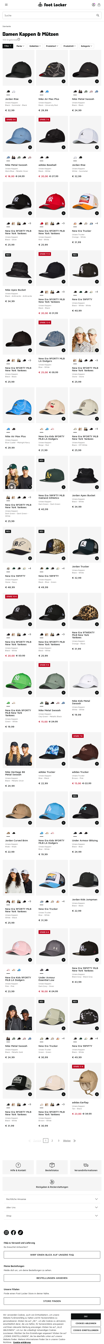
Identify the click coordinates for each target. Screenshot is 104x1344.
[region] (52, 1327)
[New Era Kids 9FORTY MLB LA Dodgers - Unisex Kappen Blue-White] (47, 429)
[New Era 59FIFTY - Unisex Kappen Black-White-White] (91, 1038)
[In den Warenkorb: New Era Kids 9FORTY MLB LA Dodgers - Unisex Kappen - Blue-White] (63, 823)
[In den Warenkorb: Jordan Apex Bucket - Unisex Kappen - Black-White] (97, 487)
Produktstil (70, 46)
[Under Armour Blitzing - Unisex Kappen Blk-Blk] (80, 833)
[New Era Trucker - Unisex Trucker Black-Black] (80, 223)
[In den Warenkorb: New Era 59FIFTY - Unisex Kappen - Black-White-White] (97, 282)
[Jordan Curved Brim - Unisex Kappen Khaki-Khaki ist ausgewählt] (8, 833)
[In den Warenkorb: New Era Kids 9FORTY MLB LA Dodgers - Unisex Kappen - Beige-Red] (63, 419)
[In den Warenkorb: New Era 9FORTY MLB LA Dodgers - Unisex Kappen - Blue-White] (63, 350)
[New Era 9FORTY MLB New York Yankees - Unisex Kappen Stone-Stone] (13, 223)
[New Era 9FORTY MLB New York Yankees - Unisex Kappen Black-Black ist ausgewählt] (41, 292)
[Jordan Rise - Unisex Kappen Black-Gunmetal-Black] (80, 157)
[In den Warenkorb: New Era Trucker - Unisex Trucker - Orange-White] (97, 213)
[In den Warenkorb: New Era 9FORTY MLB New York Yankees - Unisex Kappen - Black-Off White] (97, 419)
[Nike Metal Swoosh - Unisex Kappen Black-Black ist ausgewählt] (75, 91)
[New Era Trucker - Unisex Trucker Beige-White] (85, 223)
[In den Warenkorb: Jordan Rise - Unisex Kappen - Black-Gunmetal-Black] (30, 81)
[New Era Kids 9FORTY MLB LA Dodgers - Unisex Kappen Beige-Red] (47, 833)
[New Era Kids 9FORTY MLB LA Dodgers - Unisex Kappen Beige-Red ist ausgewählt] (41, 429)
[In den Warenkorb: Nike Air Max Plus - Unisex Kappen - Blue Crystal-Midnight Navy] (30, 419)
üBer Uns (52, 1207)
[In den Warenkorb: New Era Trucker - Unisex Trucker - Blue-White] (63, 891)
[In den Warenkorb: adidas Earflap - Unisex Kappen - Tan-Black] (97, 1094)
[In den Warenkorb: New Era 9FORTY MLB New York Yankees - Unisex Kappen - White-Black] (30, 891)
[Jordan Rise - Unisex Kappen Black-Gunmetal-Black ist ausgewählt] (8, 91)
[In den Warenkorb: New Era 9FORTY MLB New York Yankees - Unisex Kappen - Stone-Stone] (97, 350)
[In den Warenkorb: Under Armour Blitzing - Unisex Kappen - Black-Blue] (97, 823)
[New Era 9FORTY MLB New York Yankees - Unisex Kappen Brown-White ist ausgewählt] (41, 1104)
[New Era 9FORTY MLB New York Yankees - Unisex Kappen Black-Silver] (57, 223)
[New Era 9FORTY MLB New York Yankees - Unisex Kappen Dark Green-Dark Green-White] (19, 223)
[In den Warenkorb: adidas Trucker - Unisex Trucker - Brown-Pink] (97, 764)
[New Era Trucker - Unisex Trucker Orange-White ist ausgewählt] (75, 223)
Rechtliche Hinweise (52, 1199)
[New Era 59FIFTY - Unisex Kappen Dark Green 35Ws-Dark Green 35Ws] (80, 292)
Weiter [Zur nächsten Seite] (67, 1140)
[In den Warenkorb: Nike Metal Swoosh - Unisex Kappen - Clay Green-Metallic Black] (63, 693)
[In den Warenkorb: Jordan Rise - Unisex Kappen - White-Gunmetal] (97, 147)
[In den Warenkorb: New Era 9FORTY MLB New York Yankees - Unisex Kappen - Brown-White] (63, 1094)
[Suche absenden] (97, 15)
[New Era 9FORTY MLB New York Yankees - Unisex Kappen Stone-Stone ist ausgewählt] (75, 360)
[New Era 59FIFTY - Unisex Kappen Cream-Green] (91, 292)
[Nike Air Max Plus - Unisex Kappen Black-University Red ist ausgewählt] (41, 91)
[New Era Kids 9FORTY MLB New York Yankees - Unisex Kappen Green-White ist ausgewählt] (8, 703)
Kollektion (35, 46)
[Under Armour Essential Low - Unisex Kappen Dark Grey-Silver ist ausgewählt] (41, 970)
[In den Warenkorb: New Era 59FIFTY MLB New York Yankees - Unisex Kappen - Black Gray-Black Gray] (97, 960)
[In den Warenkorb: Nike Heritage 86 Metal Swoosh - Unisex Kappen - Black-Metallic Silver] (30, 764)
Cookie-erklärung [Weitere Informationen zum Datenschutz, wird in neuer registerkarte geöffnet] (22, 1342)
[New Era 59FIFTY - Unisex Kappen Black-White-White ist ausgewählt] (75, 292)
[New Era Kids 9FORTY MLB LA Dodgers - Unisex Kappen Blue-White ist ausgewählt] (41, 833)
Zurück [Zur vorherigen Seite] (37, 1140)
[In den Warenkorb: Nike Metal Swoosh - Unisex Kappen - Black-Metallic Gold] (30, 1028)
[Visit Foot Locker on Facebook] (13, 1232)
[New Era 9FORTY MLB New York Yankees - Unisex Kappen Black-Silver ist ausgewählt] (8, 223)
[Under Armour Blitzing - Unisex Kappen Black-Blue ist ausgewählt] (75, 833)
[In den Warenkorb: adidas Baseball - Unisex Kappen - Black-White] (63, 147)
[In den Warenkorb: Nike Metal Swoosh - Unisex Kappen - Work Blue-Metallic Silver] (30, 147)
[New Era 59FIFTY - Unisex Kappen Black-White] (85, 292)
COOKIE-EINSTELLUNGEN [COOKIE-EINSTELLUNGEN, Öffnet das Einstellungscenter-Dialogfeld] (85, 1330)
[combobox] (52, 15)
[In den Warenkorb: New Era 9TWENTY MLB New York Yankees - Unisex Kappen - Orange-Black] (97, 624)
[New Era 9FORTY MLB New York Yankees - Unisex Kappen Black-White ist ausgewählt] (8, 634)
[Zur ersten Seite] (29, 1140)
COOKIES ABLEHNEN (86, 1323)
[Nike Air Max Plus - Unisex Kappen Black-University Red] (13, 429)
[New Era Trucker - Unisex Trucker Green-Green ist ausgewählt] (41, 1038)
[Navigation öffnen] (6, 5)
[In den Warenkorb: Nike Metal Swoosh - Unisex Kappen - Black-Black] (97, 81)
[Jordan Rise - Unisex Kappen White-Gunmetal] (13, 91)
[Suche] (52, 15)
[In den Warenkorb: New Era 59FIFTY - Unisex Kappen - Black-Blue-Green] (63, 558)
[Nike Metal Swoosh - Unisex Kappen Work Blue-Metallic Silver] (96, 91)
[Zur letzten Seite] (74, 1140)
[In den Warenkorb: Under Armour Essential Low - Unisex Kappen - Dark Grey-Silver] (63, 960)
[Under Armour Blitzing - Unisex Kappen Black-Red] (85, 833)
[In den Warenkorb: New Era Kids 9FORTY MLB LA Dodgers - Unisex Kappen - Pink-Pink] (30, 960)
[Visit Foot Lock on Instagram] (6, 1232)
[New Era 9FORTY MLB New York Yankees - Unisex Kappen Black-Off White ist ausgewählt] (75, 429)
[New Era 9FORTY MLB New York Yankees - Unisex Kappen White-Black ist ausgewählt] (8, 901)
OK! (86, 1316)
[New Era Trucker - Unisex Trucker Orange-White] (57, 901)
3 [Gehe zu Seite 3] (58, 1140)
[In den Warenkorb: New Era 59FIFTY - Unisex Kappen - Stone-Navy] (30, 558)
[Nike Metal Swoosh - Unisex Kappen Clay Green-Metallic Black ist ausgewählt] (41, 703)
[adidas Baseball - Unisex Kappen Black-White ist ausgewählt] (41, 157)
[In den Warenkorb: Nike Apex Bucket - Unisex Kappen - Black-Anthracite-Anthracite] (30, 282)
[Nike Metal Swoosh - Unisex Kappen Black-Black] (24, 157)
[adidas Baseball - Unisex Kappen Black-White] (47, 157)
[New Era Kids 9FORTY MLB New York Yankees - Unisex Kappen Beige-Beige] (13, 703)
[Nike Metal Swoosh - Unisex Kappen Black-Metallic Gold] (80, 91)
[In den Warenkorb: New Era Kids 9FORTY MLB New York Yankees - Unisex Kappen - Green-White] (30, 693)
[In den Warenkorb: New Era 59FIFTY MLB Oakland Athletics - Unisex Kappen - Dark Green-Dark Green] (63, 487)
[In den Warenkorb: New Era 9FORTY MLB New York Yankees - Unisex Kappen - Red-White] (63, 213)
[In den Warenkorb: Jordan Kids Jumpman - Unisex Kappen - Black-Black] (97, 891)
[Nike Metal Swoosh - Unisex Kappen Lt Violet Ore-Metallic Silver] (91, 91)
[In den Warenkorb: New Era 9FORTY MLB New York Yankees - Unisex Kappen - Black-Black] (63, 282)
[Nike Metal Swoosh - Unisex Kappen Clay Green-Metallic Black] (85, 91)
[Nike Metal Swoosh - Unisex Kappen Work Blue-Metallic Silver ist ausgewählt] (8, 157)
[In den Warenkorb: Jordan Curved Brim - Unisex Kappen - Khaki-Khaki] (30, 823)
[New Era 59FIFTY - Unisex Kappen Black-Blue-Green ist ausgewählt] (41, 568)
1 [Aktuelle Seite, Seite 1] (45, 1140)
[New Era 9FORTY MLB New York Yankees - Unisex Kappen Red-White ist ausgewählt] (41, 223)
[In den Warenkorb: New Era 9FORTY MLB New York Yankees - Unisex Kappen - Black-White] (30, 624)
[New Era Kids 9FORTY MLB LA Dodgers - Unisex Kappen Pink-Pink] (52, 429)
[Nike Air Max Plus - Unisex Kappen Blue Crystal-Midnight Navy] (47, 91)
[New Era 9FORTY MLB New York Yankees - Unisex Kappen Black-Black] (24, 223)
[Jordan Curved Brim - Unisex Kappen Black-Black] (13, 833)
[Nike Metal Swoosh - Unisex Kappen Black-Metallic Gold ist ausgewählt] (8, 1038)
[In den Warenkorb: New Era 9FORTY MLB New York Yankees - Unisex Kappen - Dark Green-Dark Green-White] (30, 487)
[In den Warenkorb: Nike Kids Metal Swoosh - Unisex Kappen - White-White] (97, 693)
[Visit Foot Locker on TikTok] (20, 1232)
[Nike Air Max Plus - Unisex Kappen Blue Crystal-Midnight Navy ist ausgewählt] (8, 429)
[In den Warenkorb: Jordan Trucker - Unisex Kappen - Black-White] (97, 558)
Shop (52, 1215)
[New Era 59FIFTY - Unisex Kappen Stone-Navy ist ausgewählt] (8, 568)
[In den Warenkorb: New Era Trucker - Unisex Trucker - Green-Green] (63, 1028)
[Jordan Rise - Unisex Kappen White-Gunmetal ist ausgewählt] (75, 157)
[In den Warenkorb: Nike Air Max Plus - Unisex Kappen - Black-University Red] (63, 81)
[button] (19, 39)
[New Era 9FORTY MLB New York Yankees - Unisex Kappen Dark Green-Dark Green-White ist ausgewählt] (8, 497)
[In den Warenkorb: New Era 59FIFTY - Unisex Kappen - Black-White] (97, 1028)
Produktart (52, 46)
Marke (20, 46)
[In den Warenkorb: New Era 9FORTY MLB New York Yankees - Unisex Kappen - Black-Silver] (30, 213)
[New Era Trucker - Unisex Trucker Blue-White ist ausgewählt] (41, 901)
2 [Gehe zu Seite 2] (52, 1140)
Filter (7, 46)
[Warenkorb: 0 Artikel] (99, 5)
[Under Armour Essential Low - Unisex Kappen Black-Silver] (47, 970)
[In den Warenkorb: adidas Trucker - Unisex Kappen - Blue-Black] (63, 764)
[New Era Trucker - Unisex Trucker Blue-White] (91, 223)
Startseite (7, 26)
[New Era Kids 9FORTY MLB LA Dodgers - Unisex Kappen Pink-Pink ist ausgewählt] (8, 970)
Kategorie (86, 46)
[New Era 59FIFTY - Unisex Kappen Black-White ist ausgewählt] (75, 1038)
